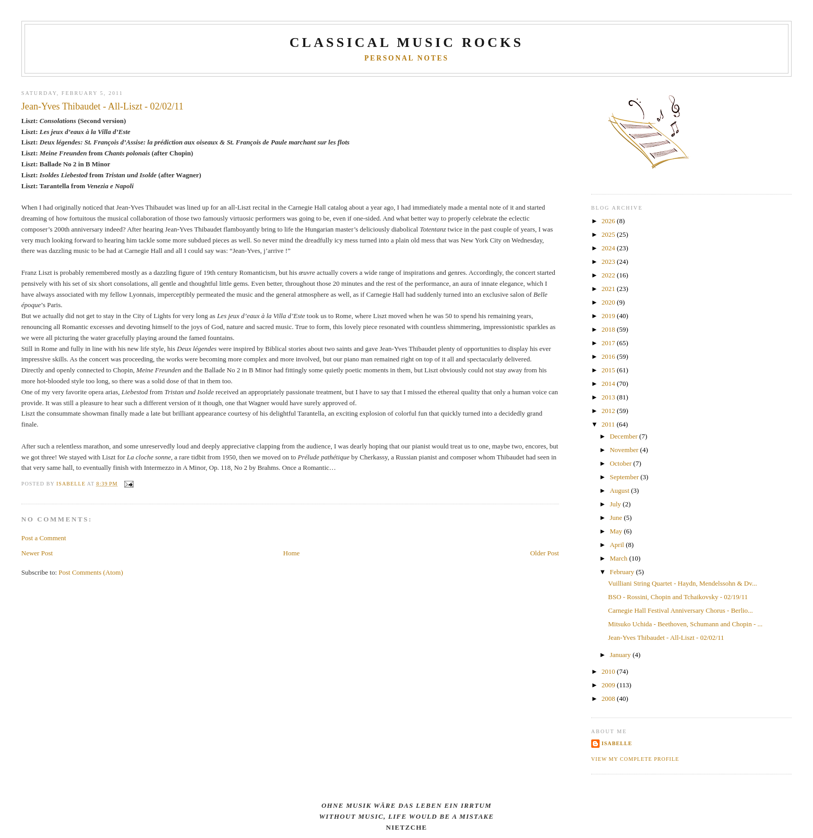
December (624, 436)
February (622, 572)
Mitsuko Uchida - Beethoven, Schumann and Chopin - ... (685, 624)
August (620, 490)
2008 (609, 698)
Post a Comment (43, 538)
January (620, 655)
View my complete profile (635, 759)
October (621, 463)
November (624, 450)
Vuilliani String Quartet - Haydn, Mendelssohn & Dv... (682, 583)
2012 (609, 411)
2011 (609, 424)
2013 (609, 397)
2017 (609, 343)
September (624, 477)
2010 (609, 671)
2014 (609, 383)
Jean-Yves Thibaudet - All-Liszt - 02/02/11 (666, 637)
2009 (609, 685)
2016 (609, 356)
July (616, 504)
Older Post (544, 553)
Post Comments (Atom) (90, 572)
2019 (609, 316)
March (619, 558)
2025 (609, 234)
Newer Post (37, 553)
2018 (609, 329)
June (616, 517)
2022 (609, 275)
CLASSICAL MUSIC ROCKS (407, 42)
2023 (609, 261)
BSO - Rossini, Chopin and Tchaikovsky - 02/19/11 (678, 597)
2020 (609, 302)
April (617, 545)
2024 (609, 248)
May (616, 531)
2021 (609, 289)
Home (291, 553)
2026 (609, 221)
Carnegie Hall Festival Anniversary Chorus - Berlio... (680, 610)
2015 (609, 370)
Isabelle (617, 743)
